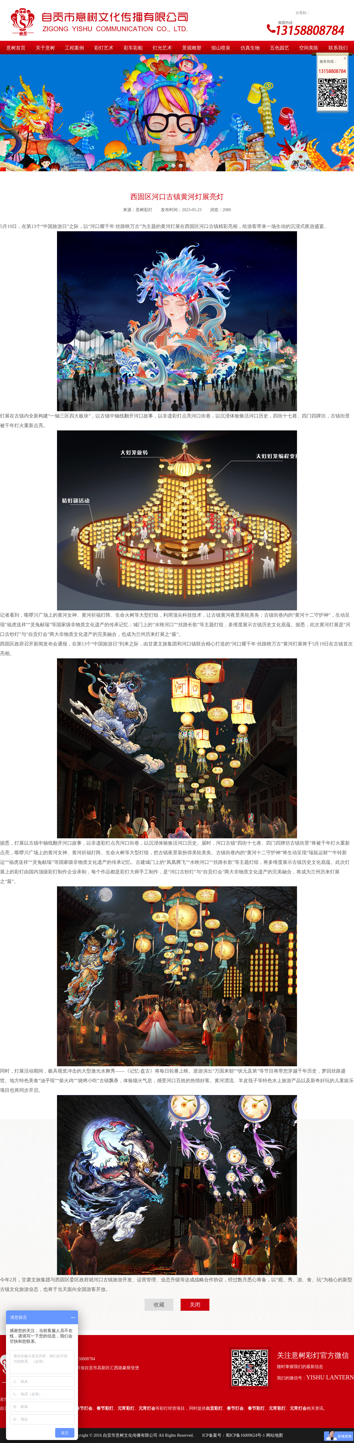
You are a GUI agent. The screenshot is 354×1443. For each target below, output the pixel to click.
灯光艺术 (162, 47)
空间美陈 (308, 47)
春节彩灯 (105, 1408)
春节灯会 (84, 1408)
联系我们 (338, 47)
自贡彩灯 (214, 1408)
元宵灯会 (147, 1408)
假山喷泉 (220, 47)
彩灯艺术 (103, 47)
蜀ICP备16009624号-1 (245, 1435)
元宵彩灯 (126, 1408)
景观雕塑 (191, 47)
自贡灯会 (37, 634)
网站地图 (274, 1435)
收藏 (159, 1305)
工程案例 (74, 47)
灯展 (175, 226)
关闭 (195, 1305)
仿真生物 (250, 47)
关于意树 (45, 47)
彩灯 (19, 871)
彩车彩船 (133, 47)
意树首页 (16, 47)
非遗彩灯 (172, 415)
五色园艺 (279, 47)
